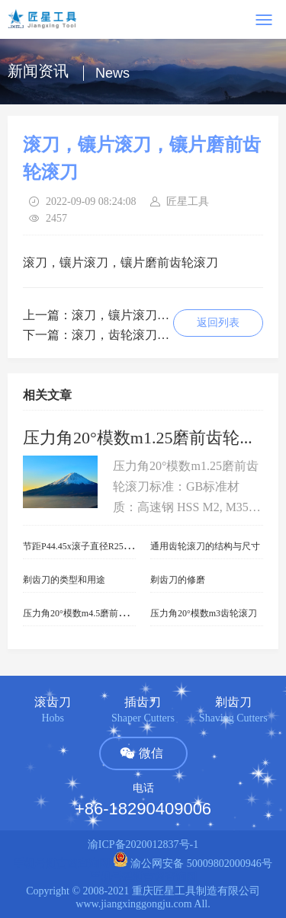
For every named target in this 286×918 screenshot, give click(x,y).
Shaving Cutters (233, 718)
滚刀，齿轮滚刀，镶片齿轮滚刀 (157, 334)
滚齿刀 (52, 702)
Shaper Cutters (143, 718)
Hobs (52, 718)
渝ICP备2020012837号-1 (143, 844)
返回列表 (218, 322)
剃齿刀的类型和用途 (64, 579)
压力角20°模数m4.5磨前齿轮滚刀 (89, 613)
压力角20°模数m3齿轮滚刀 (203, 613)
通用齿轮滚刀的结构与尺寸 (205, 546)
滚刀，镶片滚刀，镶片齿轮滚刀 (157, 315)
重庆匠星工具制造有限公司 (196, 891)
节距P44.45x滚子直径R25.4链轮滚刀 (95, 546)
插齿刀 (142, 702)
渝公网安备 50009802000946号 (192, 863)
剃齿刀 (233, 702)
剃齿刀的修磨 (177, 579)
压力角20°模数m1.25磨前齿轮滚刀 (148, 437)
